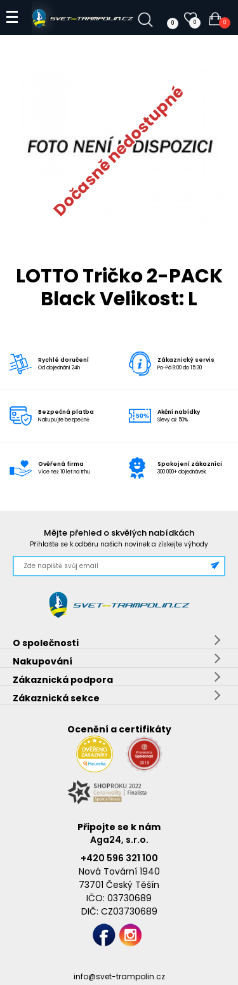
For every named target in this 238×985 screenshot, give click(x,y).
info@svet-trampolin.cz (119, 976)
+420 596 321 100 (119, 858)
